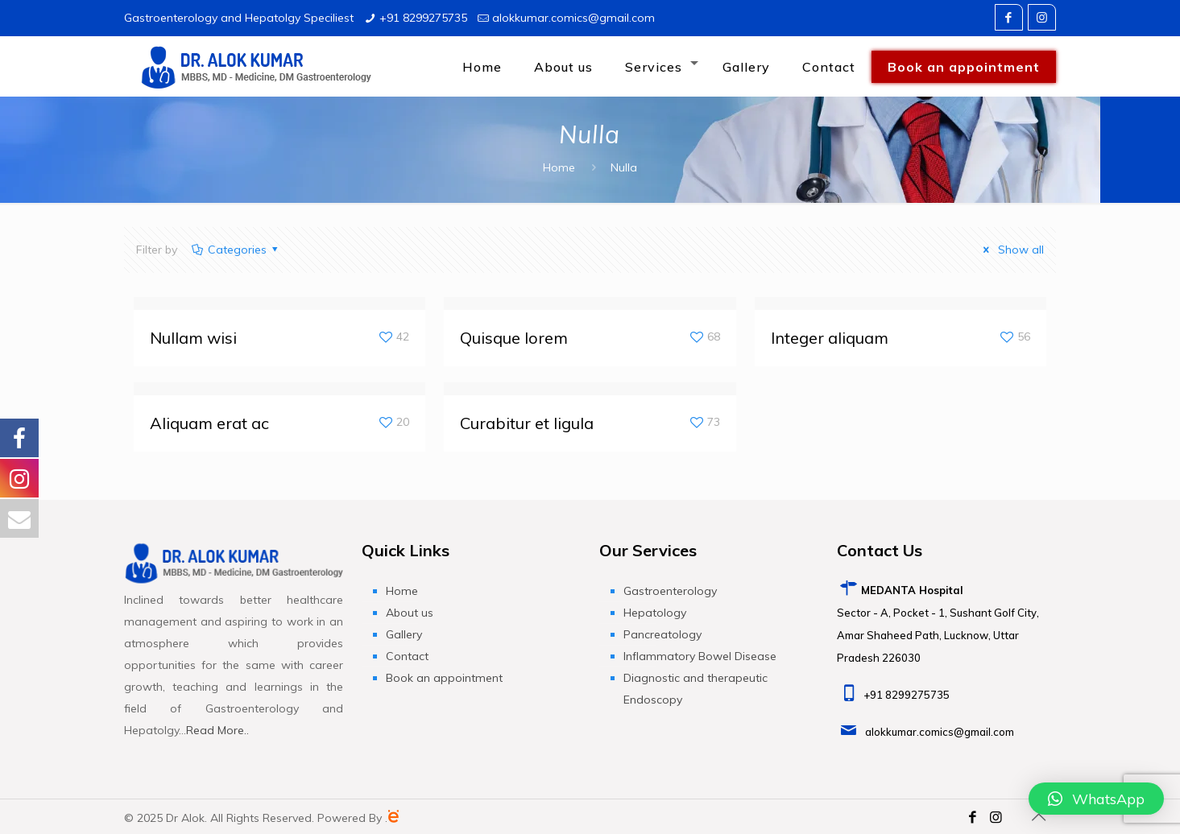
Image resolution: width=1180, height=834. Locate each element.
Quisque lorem (514, 338)
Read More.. (217, 730)
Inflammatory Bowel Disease (699, 656)
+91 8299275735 (423, 17)
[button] (1096, 798)
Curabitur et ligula (527, 423)
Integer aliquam (829, 338)
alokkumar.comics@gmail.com (573, 17)
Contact (407, 656)
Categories (235, 249)
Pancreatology (662, 634)
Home (559, 167)
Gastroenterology (670, 591)
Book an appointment (444, 678)
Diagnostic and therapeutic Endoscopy (695, 689)
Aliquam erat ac (209, 423)
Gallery (404, 634)
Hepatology (654, 612)
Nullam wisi (193, 338)
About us (409, 612)
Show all (1011, 249)
